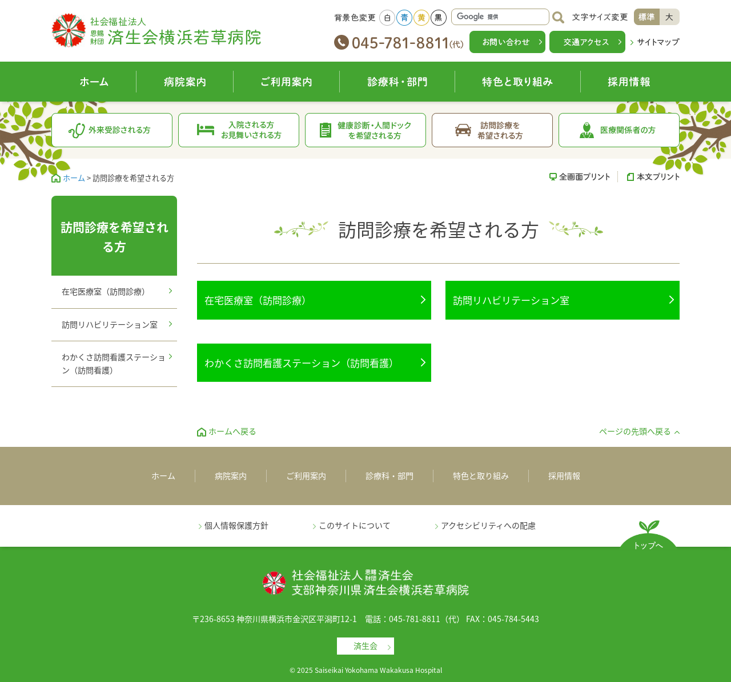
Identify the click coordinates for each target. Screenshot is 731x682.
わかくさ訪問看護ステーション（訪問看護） (301, 363)
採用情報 (630, 82)
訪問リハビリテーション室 (511, 300)
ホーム (93, 82)
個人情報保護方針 (236, 525)
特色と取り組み (518, 82)
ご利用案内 (287, 82)
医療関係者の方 (619, 130)
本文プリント (649, 176)
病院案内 (185, 82)
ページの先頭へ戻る (635, 431)
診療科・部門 (397, 82)
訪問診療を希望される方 (492, 130)
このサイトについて (355, 525)
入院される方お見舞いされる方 (239, 130)
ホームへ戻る (232, 431)
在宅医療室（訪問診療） (257, 300)
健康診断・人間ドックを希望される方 (366, 130)
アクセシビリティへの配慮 (488, 525)
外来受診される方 (112, 130)
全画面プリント (583, 176)
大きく (670, 17)
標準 (647, 17)
